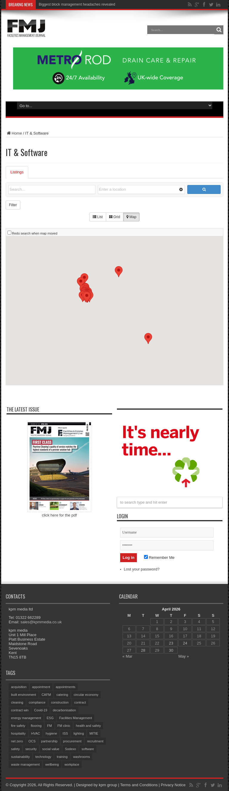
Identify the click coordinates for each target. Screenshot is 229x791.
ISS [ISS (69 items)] (65, 733)
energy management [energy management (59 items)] (26, 718)
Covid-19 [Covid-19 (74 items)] (40, 710)
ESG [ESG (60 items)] (50, 718)
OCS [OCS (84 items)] (31, 741)
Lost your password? (142, 569)
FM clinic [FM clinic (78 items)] (64, 725)
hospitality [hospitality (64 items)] (18, 733)
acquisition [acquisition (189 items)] (19, 687)
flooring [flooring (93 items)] (36, 725)
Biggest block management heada (66, 4)
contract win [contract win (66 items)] (20, 710)
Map (131, 217)
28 (143, 650)
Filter (13, 205)
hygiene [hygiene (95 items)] (51, 733)
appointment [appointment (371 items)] (41, 687)
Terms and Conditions (139, 785)
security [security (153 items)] (31, 749)
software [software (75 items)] (88, 749)
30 (171, 650)
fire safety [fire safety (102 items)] (18, 725)
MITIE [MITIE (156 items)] (93, 733)
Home (14, 133)
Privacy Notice (173, 785)
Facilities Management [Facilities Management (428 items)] (75, 718)
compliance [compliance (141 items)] (37, 702)
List (98, 217)
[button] (119, 271)
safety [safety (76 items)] (15, 749)
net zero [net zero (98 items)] (17, 741)
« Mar (127, 656)
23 (171, 643)
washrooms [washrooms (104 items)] (81, 756)
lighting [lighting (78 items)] (78, 733)
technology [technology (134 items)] (43, 756)
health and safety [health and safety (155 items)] (88, 725)
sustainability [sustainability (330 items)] (20, 756)
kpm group (108, 785)
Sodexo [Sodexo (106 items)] (70, 749)
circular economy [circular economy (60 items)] (86, 694)
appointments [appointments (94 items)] (65, 687)
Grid (114, 217)
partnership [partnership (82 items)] (49, 741)
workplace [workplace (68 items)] (71, 764)
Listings (17, 172)
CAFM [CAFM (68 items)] (46, 694)
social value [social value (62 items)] (50, 749)
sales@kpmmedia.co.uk (41, 622)
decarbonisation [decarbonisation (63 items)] (64, 710)
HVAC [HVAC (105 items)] (35, 733)
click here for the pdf (59, 515)
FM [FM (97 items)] (49, 725)
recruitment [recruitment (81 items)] (95, 741)
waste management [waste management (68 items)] (25, 764)
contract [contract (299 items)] (80, 702)
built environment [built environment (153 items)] (23, 694)
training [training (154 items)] (62, 756)
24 (185, 643)
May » (183, 656)
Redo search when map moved (34, 233)
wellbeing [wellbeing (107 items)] (52, 764)
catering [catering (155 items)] (62, 694)
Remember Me (159, 557)
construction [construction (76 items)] (60, 702)
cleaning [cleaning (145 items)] (17, 702)
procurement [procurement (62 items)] (72, 741)
